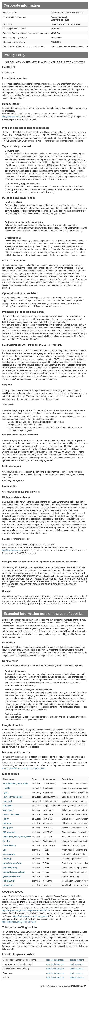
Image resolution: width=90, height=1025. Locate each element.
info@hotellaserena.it (11, 116)
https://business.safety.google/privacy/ (19, 922)
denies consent (77, 960)
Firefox (13, 768)
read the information (55, 960)
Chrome (5, 768)
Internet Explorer (25, 768)
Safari (43, 768)
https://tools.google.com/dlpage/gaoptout (31, 916)
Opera (36, 768)
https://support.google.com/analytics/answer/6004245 (26, 910)
